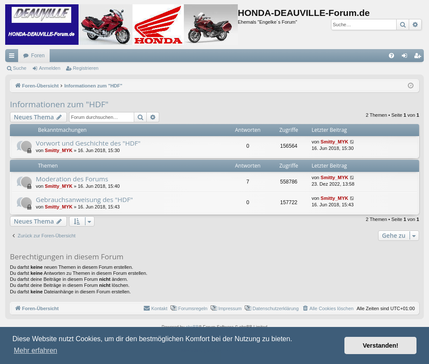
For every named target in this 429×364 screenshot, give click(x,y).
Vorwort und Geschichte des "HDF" (88, 143)
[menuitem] (391, 55)
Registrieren (85, 68)
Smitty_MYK (59, 150)
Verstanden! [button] (380, 345)
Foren (37, 56)
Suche (19, 68)
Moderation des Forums (72, 178)
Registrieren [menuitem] (419, 57)
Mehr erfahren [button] (35, 350)
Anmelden (49, 68)
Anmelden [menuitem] (406, 57)
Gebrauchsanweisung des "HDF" (84, 199)
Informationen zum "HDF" (59, 104)
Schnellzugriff (13, 57)
